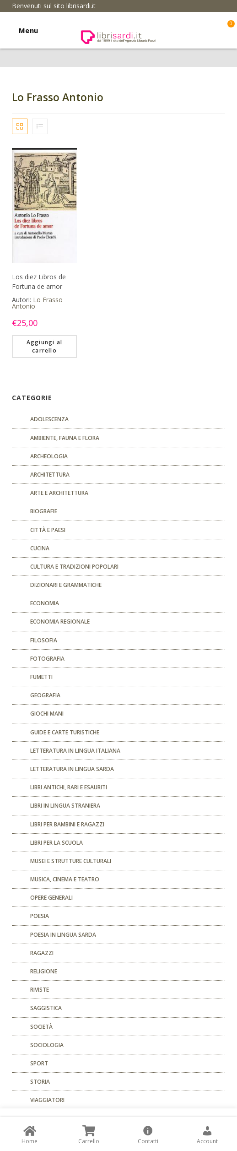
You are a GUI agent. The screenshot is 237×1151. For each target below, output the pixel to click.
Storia (40, 1082)
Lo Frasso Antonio (37, 302)
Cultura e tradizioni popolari (74, 566)
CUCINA (39, 548)
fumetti (41, 677)
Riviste (39, 990)
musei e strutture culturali (70, 861)
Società (41, 1027)
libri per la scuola (56, 843)
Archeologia (49, 456)
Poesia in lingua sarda (63, 935)
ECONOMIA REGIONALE (60, 621)
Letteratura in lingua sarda (72, 769)
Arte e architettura (59, 493)
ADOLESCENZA (49, 419)
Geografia (45, 695)
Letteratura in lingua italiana (75, 751)
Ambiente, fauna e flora (64, 438)
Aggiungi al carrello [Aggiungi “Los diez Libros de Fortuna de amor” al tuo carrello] (44, 346)
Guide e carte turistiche (64, 732)
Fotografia (47, 658)
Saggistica (46, 1008)
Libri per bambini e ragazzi (67, 824)
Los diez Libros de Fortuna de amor (39, 281)
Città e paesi (47, 530)
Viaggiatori (47, 1100)
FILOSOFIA (43, 640)
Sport (39, 1063)
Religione (43, 971)
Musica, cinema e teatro (64, 879)
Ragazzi (42, 953)
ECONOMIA (44, 603)
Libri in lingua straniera (65, 805)
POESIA (39, 916)
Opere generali (51, 897)
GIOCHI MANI (47, 713)
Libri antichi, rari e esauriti (68, 787)
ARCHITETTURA (50, 474)
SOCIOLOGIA (47, 1045)
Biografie (43, 511)
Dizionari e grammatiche (66, 585)
